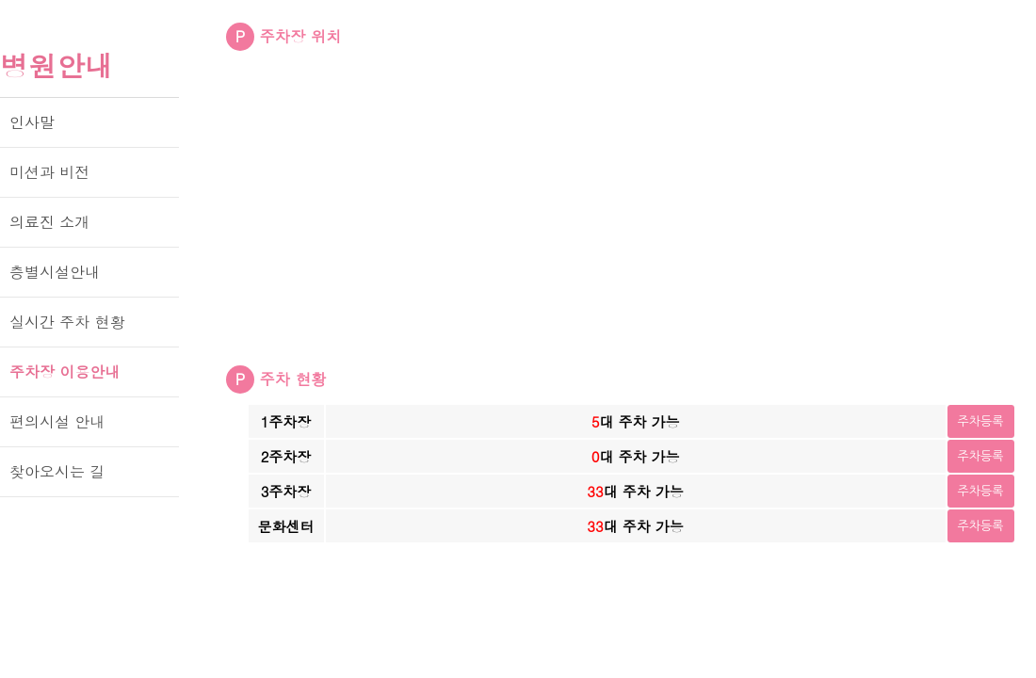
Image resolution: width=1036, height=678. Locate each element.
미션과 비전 (49, 172)
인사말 (32, 122)
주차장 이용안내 (64, 371)
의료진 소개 (49, 222)
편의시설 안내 (57, 421)
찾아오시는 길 (57, 471)
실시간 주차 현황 (67, 321)
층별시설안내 (54, 271)
